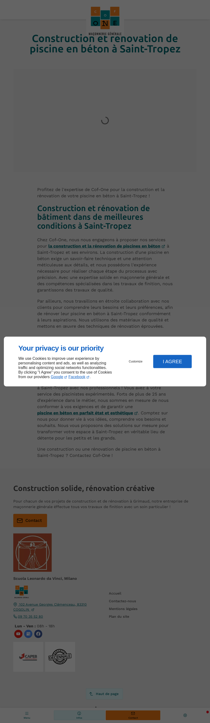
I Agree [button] (172, 361)
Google (57, 377)
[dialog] (105, 362)
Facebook (77, 377)
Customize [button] (136, 361)
